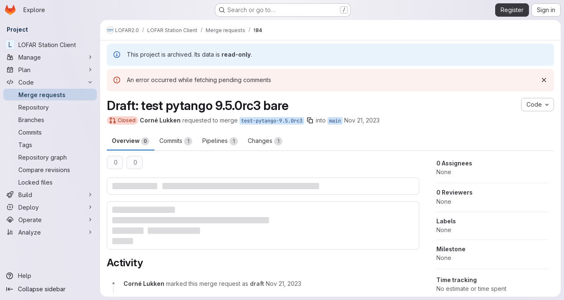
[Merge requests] (50, 94)
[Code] (50, 82)
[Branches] (50, 119)
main (335, 121)
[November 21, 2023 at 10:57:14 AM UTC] (283, 283)
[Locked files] (50, 182)
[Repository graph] (50, 157)
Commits (175, 141)
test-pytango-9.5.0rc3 (271, 121)
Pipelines (220, 141)
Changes (265, 141)
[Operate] (50, 219)
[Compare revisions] (50, 169)
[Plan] (50, 69)
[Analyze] (50, 232)
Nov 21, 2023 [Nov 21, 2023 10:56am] (362, 120)
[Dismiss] (544, 80)
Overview (130, 141)
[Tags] (50, 144)
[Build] (50, 194)
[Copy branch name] (310, 120)
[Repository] (50, 107)
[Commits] (50, 132)
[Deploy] (50, 207)
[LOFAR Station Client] (50, 44)
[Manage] (50, 57)
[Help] (50, 276)
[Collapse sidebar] (50, 289)
